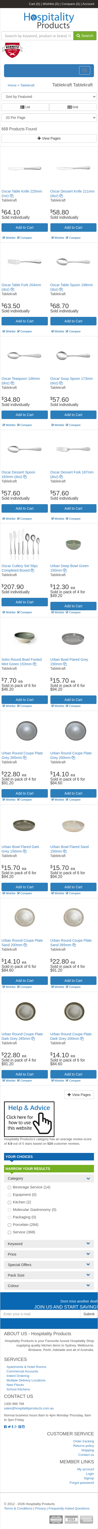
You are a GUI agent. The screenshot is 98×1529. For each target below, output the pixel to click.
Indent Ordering (18, 1376)
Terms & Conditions (18, 1508)
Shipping (87, 1450)
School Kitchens (18, 1389)
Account (88, 4)
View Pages (49, 138)
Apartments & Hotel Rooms (26, 1367)
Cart (34, 4)
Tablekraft (27, 85)
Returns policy (83, 1446)
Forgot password (82, 1483)
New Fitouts (15, 1385)
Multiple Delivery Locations (26, 1380)
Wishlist (51, 4)
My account (85, 1469)
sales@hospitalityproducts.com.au (29, 1408)
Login (90, 1474)
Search (85, 35)
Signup (89, 1478)
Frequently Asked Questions (69, 1508)
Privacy (40, 1508)
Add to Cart (25, 227)
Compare (70, 4)
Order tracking (83, 1441)
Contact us (86, 1455)
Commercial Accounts (22, 1371)
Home (12, 85)
